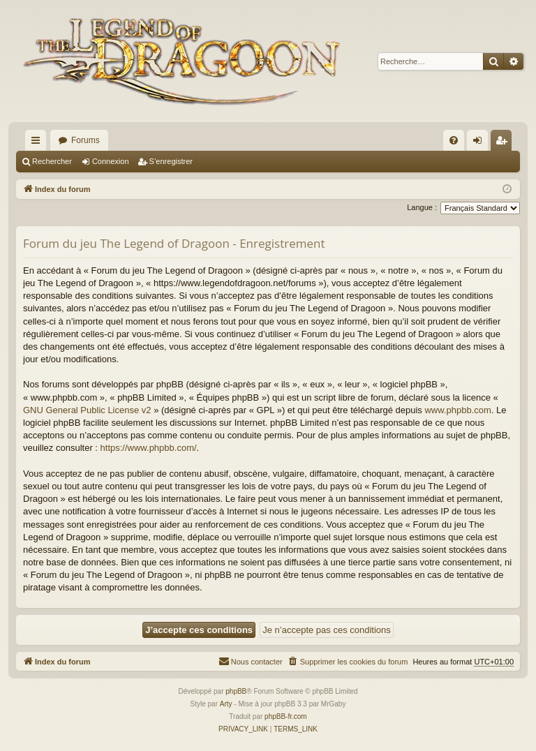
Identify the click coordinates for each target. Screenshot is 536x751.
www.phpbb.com (457, 410)
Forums (85, 140)
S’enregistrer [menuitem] (504, 143)
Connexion (110, 161)
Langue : (422, 207)
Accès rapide (38, 143)
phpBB (235, 691)
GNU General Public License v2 (87, 410)
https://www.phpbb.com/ (148, 448)
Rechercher (52, 161)
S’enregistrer (171, 161)
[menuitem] (453, 140)
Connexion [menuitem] (480, 143)
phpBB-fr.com (286, 716)
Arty (226, 704)
